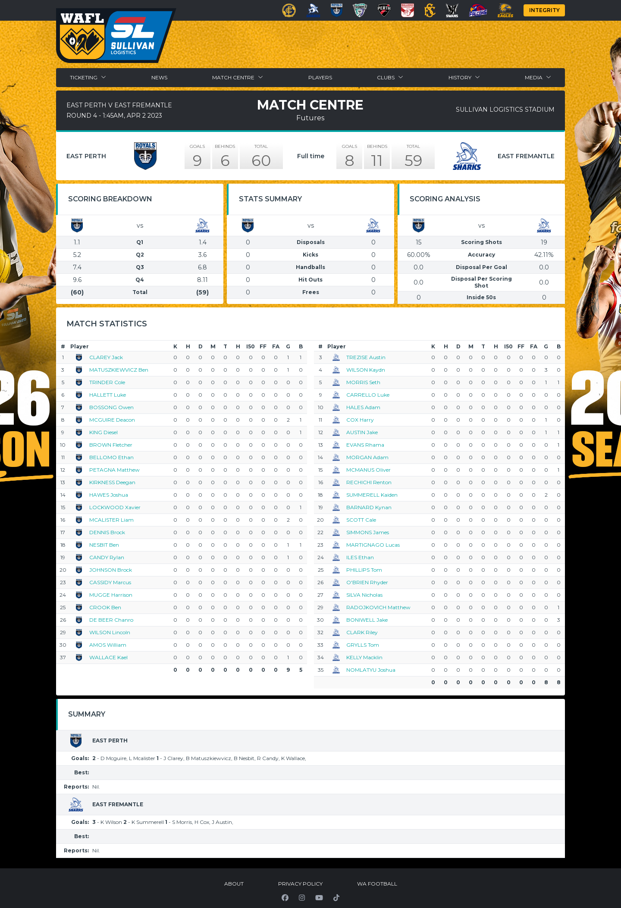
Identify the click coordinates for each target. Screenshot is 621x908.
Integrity (544, 10)
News (159, 77)
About (234, 883)
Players (320, 77)
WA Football (377, 883)
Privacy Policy (300, 883)
